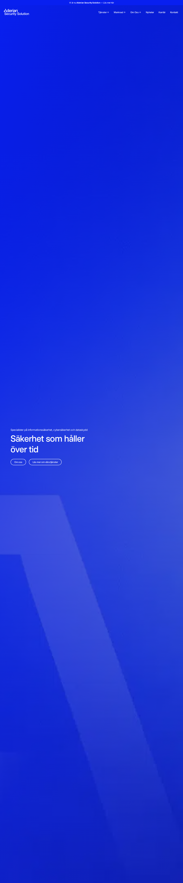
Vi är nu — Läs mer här (91, 2)
